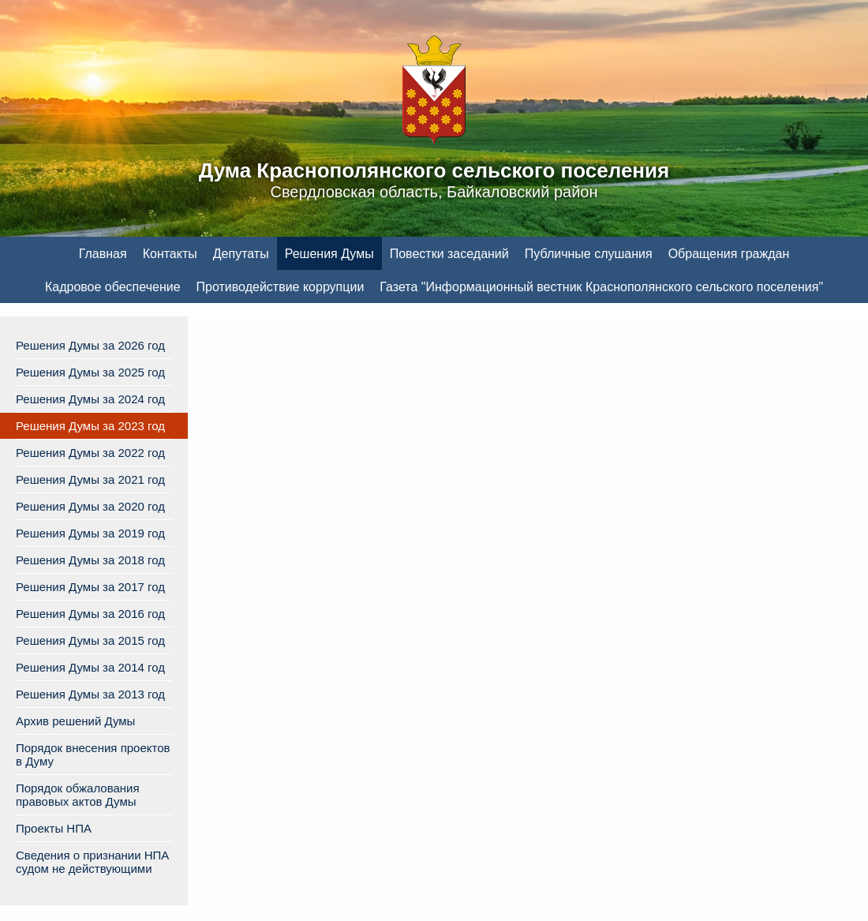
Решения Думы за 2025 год (90, 372)
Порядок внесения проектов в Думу (93, 754)
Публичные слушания (589, 253)
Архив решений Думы (75, 721)
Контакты (170, 253)
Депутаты (241, 253)
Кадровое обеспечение (113, 287)
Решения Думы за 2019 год (90, 533)
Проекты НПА (54, 828)
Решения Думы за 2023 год (90, 425)
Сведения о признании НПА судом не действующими (92, 861)
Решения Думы (329, 253)
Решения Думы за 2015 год (90, 640)
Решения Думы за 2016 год (90, 613)
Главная (103, 253)
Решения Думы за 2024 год (90, 399)
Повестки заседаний (449, 253)
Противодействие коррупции (280, 287)
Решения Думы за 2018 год (90, 560)
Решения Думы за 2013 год (90, 694)
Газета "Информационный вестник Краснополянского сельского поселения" (601, 287)
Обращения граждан (729, 253)
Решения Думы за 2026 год (90, 345)
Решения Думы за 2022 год (90, 452)
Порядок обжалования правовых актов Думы (78, 794)
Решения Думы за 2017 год (90, 586)
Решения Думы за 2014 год (90, 667)
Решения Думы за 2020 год (90, 506)
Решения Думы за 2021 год (90, 479)
